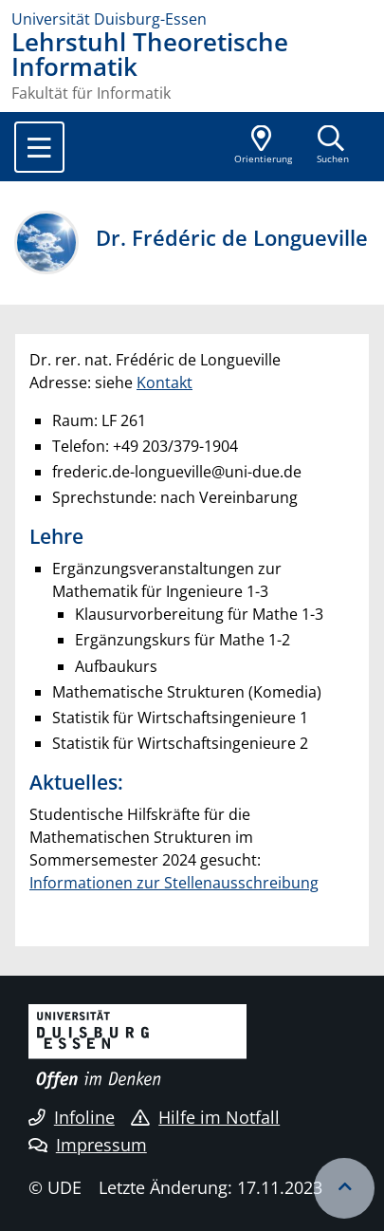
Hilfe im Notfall (205, 1117)
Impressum (87, 1144)
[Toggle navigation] (39, 147)
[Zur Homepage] (192, 19)
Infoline (71, 1117)
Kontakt (164, 382)
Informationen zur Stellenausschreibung (174, 882)
